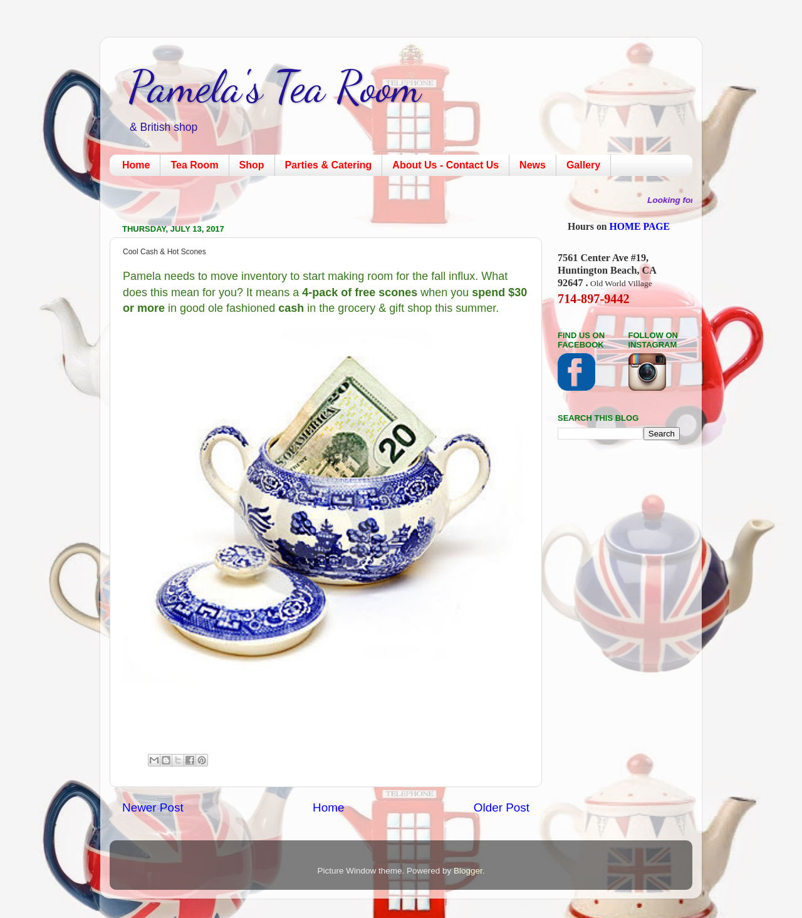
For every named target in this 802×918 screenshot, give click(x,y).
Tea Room (194, 165)
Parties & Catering (328, 165)
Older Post (501, 807)
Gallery (583, 165)
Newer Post (153, 807)
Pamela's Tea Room (274, 87)
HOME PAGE (640, 226)
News (532, 165)
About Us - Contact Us (445, 165)
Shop (251, 165)
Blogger (468, 870)
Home (136, 165)
